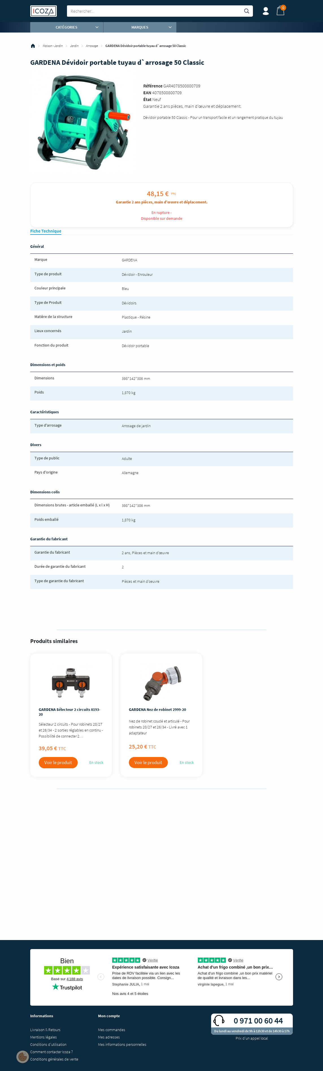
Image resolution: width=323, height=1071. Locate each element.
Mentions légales (43, 1037)
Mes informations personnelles (122, 1044)
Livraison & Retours (45, 1029)
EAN (147, 92)
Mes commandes (111, 1029)
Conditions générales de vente (54, 1059)
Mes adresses (109, 1037)
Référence (152, 86)
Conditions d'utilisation (48, 1044)
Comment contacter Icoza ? (51, 1051)
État (147, 99)
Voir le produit (58, 762)
